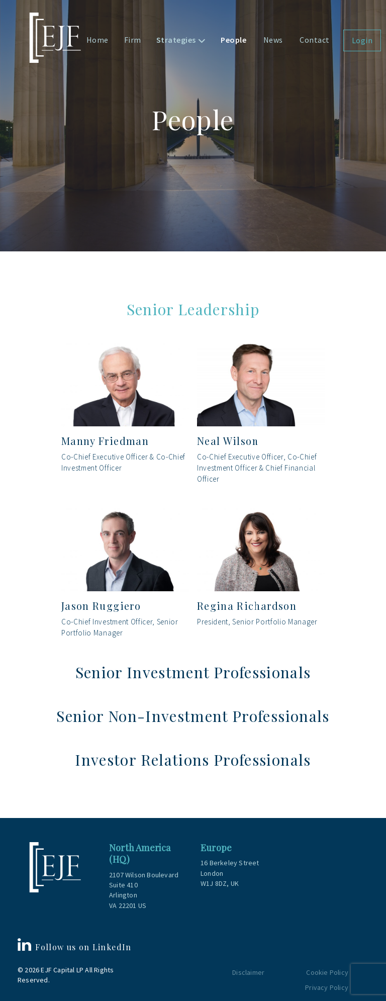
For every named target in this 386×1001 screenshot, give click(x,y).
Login (362, 40)
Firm (132, 40)
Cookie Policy (327, 972)
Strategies (176, 40)
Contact (315, 40)
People (233, 40)
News (273, 40)
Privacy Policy (326, 987)
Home (97, 40)
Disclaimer (248, 972)
